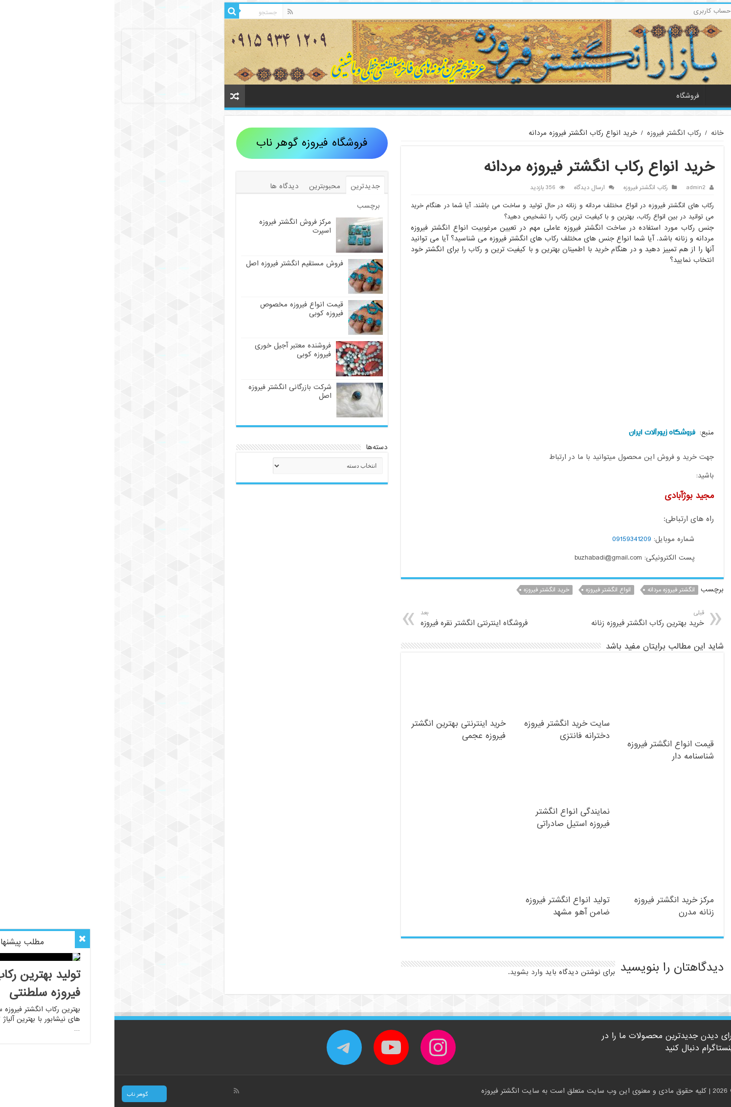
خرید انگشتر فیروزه (432, 590)
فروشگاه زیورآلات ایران (547, 432)
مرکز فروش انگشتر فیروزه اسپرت (181, 226)
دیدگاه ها (169, 186)
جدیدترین (251, 186)
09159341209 (517, 539)
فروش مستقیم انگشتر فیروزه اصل (180, 263)
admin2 (581, 187)
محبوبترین (210, 186)
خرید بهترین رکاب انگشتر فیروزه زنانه (520, 618)
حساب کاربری (597, 11)
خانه (603, 95)
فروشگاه (573, 95)
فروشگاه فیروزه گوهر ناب (197, 143)
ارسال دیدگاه (475, 187)
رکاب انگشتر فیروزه (559, 133)
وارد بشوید (412, 972)
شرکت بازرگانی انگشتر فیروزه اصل (175, 391)
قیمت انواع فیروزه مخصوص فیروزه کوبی (187, 309)
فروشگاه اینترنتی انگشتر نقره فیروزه (375, 618)
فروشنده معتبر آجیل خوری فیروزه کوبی (178, 350)
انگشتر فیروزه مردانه (556, 590)
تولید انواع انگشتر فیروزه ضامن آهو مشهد (453, 906)
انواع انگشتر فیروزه (493, 590)
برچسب (254, 205)
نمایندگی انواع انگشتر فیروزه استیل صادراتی (458, 817)
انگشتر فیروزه (387, 1090)
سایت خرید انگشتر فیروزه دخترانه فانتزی (452, 729)
